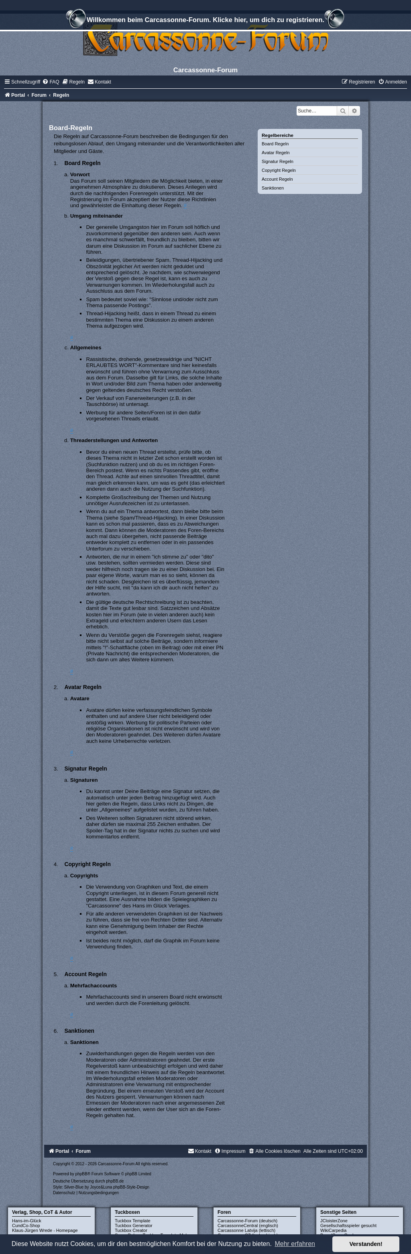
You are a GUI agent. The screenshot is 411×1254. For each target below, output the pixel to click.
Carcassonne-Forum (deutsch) (247, 1220)
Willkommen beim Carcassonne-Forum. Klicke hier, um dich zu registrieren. (205, 20)
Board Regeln (275, 143)
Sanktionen (273, 188)
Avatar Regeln (276, 152)
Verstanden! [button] (366, 1244)
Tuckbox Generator (134, 1225)
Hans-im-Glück (26, 1220)
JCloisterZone (334, 1220)
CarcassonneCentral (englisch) (248, 1225)
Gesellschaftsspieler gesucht (348, 1225)
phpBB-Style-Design (131, 1187)
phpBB (81, 1174)
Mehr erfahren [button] (295, 1243)
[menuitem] (50, 82)
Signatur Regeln (277, 161)
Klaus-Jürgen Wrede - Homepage (45, 1230)
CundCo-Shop (26, 1225)
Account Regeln (277, 179)
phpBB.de (115, 1181)
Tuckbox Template (133, 1220)
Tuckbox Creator (131, 1230)
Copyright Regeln (279, 170)
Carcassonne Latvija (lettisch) (246, 1230)
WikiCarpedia (333, 1230)
